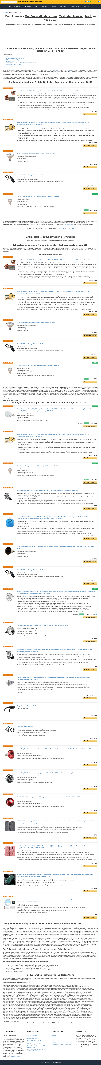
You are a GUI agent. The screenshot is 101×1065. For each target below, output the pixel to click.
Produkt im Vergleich (16, 1056)
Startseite (5, 12)
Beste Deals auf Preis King (67, 228)
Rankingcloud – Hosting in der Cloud (61, 1044)
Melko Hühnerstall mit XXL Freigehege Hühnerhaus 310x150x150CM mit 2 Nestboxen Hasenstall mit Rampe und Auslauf (53, 91)
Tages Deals (86, 6)
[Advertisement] (50, 36)
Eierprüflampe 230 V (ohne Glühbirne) (28, 706)
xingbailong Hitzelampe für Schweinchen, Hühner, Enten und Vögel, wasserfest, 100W (42, 625)
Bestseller (70, 70)
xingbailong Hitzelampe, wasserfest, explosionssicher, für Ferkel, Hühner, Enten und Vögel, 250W (46, 773)
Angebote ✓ (54, 6)
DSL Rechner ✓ (63, 6)
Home (9, 6)
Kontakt (54, 1042)
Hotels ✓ (37, 6)
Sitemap (54, 1035)
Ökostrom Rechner (32, 1035)
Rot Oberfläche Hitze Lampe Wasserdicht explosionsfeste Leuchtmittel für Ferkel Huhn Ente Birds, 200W (48, 797)
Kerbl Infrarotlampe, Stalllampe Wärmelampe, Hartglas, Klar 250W (36, 153)
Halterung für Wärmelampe (25, 726)
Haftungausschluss (57, 1041)
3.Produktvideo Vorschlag (12, 59)
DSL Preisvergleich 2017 (33, 1044)
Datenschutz (55, 1037)
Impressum (55, 1039)
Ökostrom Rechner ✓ (75, 6)
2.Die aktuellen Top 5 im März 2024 (15, 58)
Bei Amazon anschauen (90, 114)
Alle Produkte (18, 7)
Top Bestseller (53, 70)
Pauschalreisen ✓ (28, 6)
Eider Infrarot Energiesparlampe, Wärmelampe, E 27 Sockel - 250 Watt (38, 196)
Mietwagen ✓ (45, 6)
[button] (21, 7)
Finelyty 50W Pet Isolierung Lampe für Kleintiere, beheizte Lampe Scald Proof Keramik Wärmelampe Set (48, 490)
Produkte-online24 (68, 224)
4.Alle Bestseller (10, 61)
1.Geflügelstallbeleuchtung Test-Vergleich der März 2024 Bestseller (23, 57)
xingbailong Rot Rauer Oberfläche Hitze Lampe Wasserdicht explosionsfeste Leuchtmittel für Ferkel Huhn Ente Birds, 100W (54, 749)
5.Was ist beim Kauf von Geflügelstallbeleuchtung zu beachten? (22, 62)
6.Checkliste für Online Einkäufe (14, 64)
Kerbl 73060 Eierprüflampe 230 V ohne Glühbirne (31, 175)
